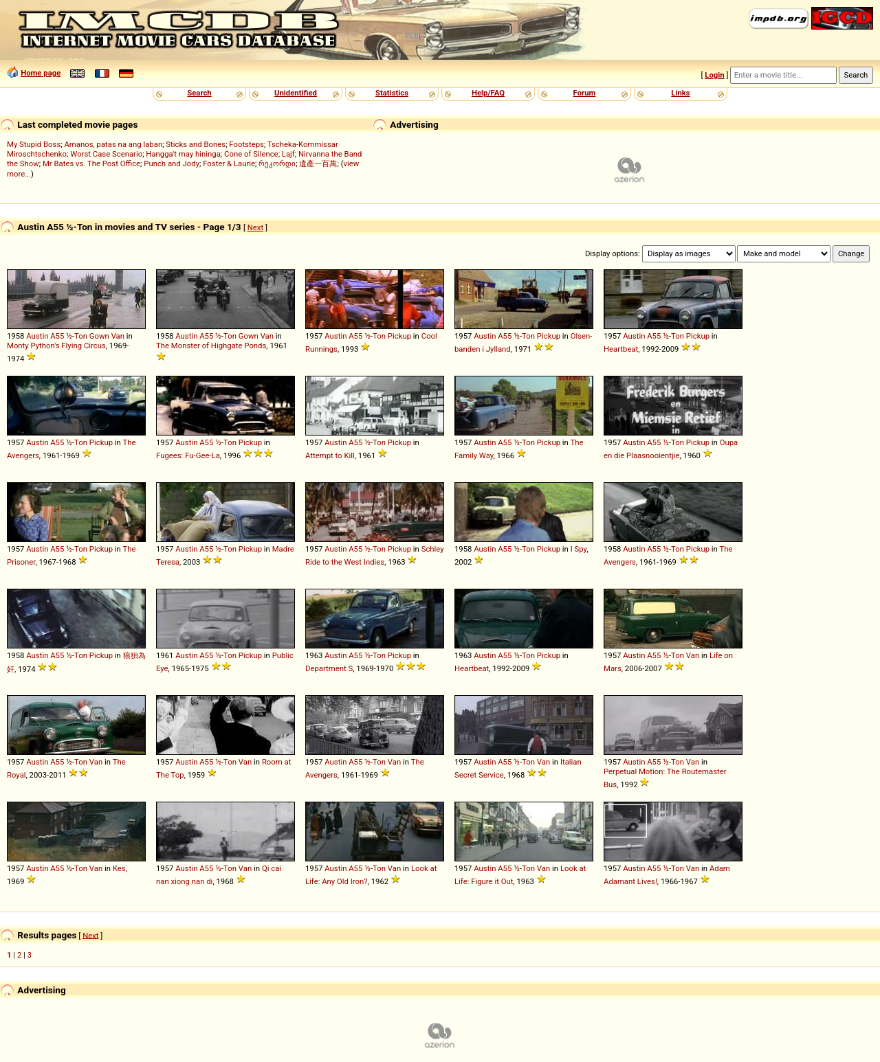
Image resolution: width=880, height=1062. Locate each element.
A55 (57, 336)
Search (199, 93)
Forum (584, 93)
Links (680, 93)
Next (255, 227)
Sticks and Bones (196, 144)
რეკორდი (277, 163)
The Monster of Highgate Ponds (211, 345)
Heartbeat (621, 349)
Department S (329, 668)
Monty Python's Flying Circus (56, 345)
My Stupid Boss (33, 144)
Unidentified (295, 93)
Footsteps (246, 144)
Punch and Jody (171, 163)
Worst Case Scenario (106, 154)
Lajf (288, 154)
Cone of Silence (251, 154)
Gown (99, 336)
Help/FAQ (488, 93)
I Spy (579, 549)
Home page (40, 73)
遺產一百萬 (318, 163)
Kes (119, 868)
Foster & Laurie (229, 163)
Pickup (399, 336)
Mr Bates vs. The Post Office (91, 163)
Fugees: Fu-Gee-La (188, 455)
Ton (80, 336)
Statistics (391, 93)
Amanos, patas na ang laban (113, 144)
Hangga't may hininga (183, 154)
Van (117, 336)
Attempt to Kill (330, 455)
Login (714, 75)
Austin (37, 336)
